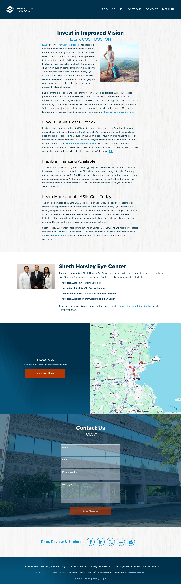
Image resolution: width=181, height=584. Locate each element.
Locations (133, 9)
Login (103, 578)
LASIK (45, 44)
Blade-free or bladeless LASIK (81, 143)
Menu (168, 9)
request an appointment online (136, 306)
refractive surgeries (69, 44)
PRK (111, 151)
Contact (151, 9)
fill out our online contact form (118, 112)
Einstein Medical (136, 572)
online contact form (63, 235)
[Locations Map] (135, 368)
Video (104, 9)
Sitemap (79, 578)
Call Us (117, 9)
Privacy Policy (92, 578)
